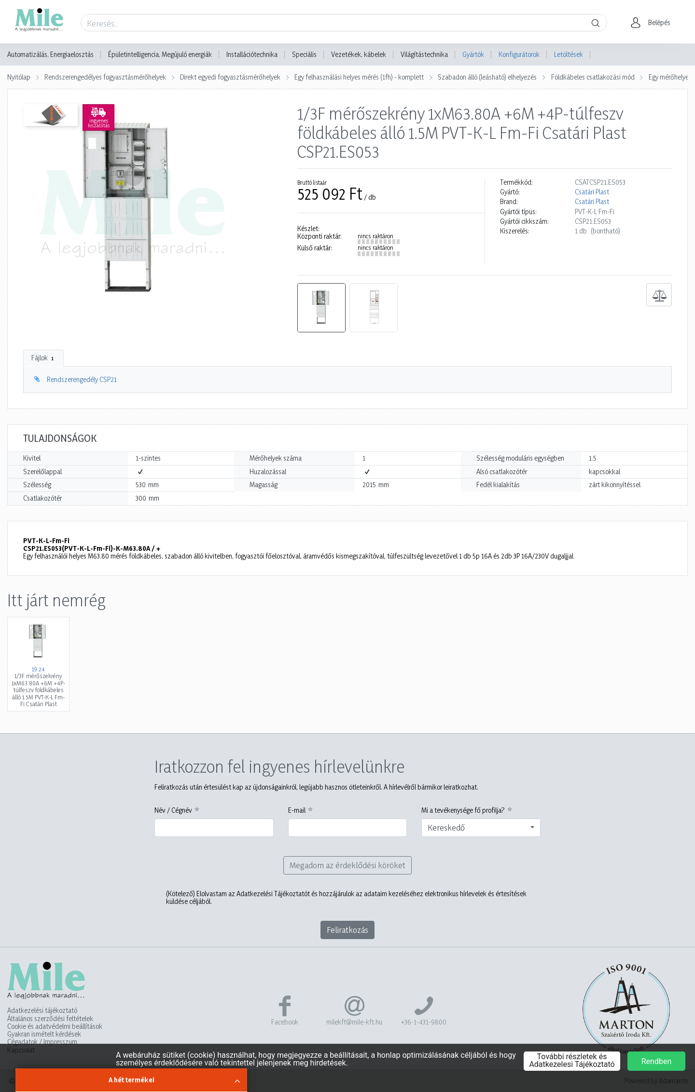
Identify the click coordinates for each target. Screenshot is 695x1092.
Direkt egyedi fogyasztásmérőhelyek (230, 77)
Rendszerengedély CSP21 (82, 379)
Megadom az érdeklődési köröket (347, 865)
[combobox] (481, 828)
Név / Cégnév (173, 810)
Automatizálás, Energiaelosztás (50, 54)
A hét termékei (131, 1080)
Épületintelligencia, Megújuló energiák (160, 54)
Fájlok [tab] (43, 358)
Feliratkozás (347, 930)
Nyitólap (18, 77)
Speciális (304, 54)
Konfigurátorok (519, 54)
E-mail (297, 810)
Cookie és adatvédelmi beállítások (54, 1026)
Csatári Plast (592, 192)
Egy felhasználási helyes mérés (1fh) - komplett (359, 77)
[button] (653, 23)
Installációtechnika (252, 54)
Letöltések (568, 54)
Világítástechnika (424, 54)
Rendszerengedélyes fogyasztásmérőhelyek (105, 77)
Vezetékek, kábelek (358, 54)
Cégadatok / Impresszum (42, 1042)
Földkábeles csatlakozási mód (593, 77)
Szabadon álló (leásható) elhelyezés (487, 77)
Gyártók (473, 54)
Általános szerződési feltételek (50, 1019)
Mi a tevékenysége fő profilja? (463, 810)
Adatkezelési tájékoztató (42, 1010)
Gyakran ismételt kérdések (44, 1034)
